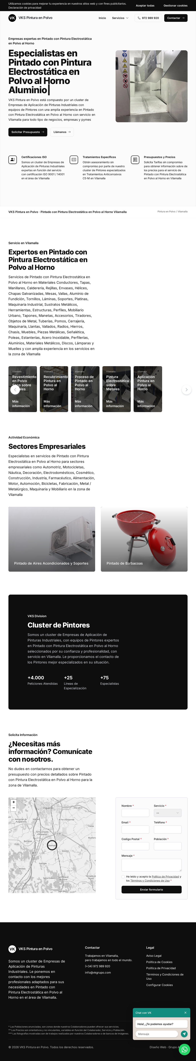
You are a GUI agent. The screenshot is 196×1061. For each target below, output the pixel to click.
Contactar (176, 18)
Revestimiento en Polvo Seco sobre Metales (24, 383)
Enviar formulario (151, 889)
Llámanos (62, 132)
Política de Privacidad (165, 876)
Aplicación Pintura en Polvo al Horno (146, 383)
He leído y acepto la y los (153, 878)
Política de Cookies (159, 962)
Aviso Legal (154, 956)
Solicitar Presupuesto (27, 132)
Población (161, 839)
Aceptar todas (145, 5)
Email (126, 822)
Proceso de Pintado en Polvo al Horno (84, 383)
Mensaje (128, 855)
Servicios (120, 18)
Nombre (128, 805)
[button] (186, 389)
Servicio (160, 805)
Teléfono (160, 822)
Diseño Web (158, 1047)
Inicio (102, 18)
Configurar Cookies (159, 985)
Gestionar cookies (176, 5)
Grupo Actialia (178, 1047)
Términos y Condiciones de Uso (150, 880)
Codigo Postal (132, 839)
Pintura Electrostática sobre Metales (117, 383)
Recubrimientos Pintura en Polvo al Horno (57, 383)
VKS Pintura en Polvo (30, 18)
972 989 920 (148, 18)
